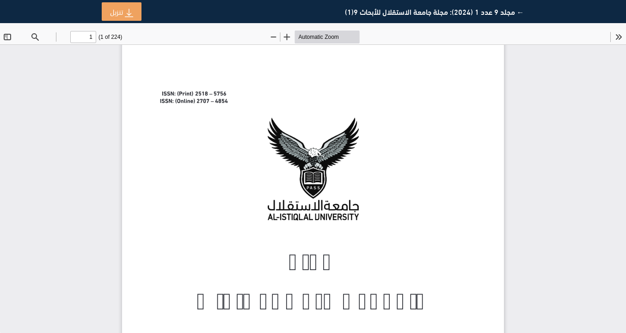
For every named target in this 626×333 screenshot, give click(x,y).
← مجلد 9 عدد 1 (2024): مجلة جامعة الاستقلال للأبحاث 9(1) (434, 12)
